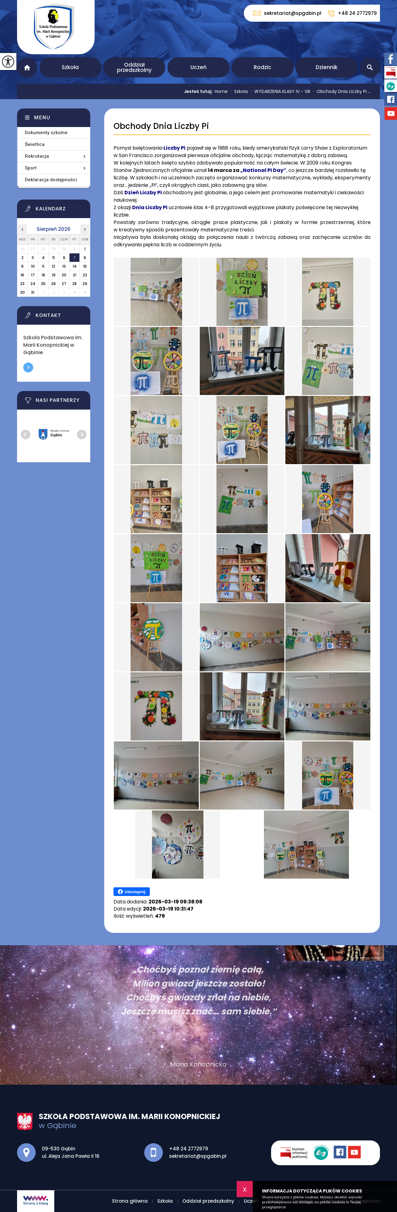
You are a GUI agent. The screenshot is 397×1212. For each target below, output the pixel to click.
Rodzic (262, 67)
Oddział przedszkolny (134, 67)
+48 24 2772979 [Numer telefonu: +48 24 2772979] (188, 1148)
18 (43, 275)
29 (85, 283)
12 (53, 266)
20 (64, 275)
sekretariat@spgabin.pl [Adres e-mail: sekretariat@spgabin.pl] (197, 1156)
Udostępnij (131, 891)
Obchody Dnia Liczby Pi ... (340, 91)
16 (22, 275)
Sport (31, 168)
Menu (42, 118)
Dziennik (326, 67)
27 (64, 283)
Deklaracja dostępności (51, 179)
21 (74, 275)
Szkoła (70, 67)
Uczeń (198, 67)
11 (43, 266)
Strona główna (27, 67)
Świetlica (35, 144)
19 (54, 275)
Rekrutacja (37, 156)
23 (22, 283)
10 (33, 266)
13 (64, 266)
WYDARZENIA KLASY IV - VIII (279, 91)
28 (74, 283)
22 (85, 275)
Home (221, 91)
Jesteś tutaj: (199, 91)
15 (85, 266)
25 (43, 283)
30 (22, 292)
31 (32, 292)
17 (33, 275)
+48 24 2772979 (352, 13)
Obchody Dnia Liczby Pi (161, 126)
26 (53, 283)
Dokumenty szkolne (46, 132)
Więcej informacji (28, 367)
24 (32, 283)
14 (75, 266)
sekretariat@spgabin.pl (287, 13)
